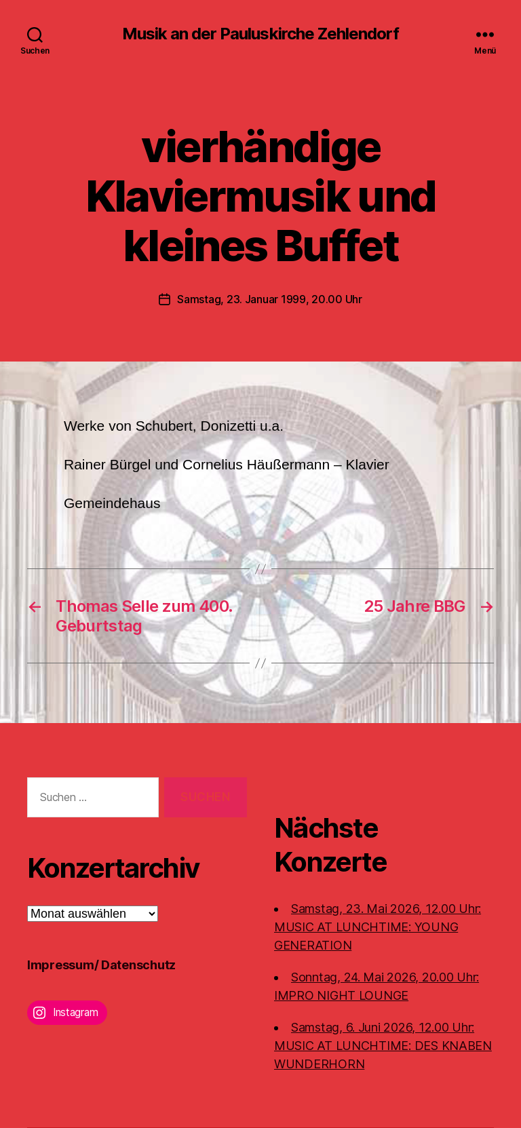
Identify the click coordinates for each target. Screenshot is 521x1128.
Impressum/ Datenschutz (101, 965)
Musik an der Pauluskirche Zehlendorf (260, 34)
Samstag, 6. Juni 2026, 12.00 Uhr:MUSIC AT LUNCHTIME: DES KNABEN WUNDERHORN (383, 1045)
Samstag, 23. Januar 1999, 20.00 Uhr (269, 299)
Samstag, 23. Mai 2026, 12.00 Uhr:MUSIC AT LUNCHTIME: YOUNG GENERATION (377, 926)
